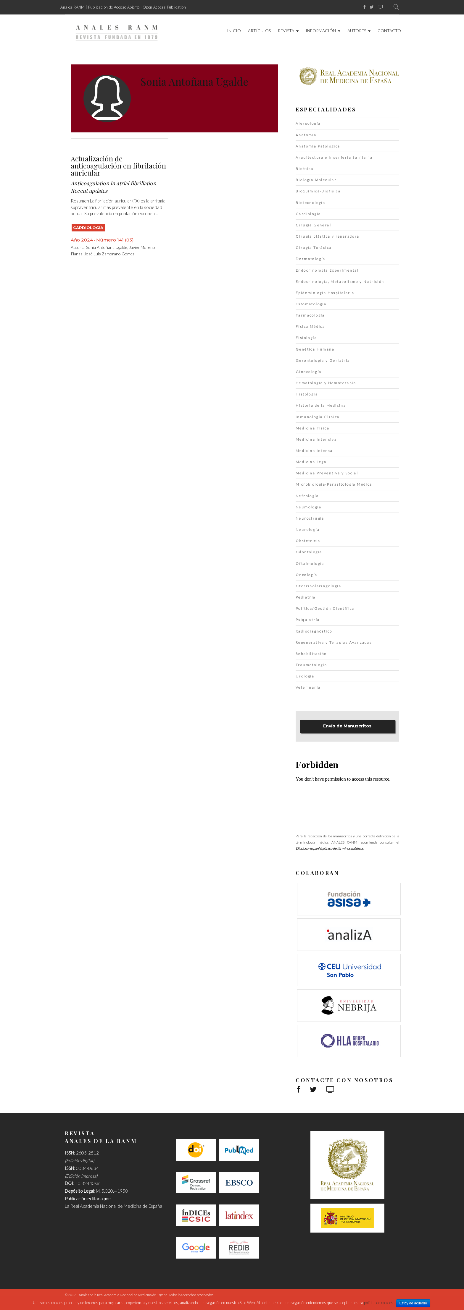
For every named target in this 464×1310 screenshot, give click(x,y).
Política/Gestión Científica (325, 608)
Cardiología (88, 227)
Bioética (304, 168)
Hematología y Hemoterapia (326, 383)
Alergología (308, 123)
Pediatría (306, 597)
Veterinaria (308, 687)
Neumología (308, 507)
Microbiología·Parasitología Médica (334, 484)
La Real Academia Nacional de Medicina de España (113, 1206)
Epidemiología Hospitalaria (325, 293)
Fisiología (306, 337)
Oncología (307, 575)
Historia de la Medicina (321, 405)
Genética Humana (315, 349)
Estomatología (311, 304)
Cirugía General (313, 225)
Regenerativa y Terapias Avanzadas (334, 642)
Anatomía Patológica (318, 146)
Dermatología (311, 259)
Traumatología (311, 665)
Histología (307, 394)
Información (321, 30)
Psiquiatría (308, 619)
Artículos (259, 30)
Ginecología (308, 371)
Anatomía (306, 135)
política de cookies (378, 1302)
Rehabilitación (311, 653)
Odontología (309, 552)
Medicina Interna (314, 450)
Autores (356, 30)
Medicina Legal (312, 462)
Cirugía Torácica (313, 247)
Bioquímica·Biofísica (318, 191)
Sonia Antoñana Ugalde (106, 247)
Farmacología (310, 315)
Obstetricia (308, 541)
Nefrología (307, 496)
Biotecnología (310, 202)
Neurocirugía (310, 518)
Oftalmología (310, 563)
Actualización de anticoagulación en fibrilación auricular (118, 165)
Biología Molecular (316, 180)
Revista (286, 30)
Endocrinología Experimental (327, 270)
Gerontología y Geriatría (323, 360)
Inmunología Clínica (318, 417)
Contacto (389, 30)
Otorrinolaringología (318, 586)
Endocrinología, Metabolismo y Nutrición (340, 281)
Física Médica (310, 326)
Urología (305, 676)
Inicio (234, 30)
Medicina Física (312, 428)
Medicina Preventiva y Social (327, 473)
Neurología (308, 529)
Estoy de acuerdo (413, 1303)
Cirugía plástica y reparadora (328, 236)
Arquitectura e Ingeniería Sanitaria (334, 157)
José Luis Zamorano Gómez (109, 253)
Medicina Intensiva (316, 439)
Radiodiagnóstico (314, 631)
